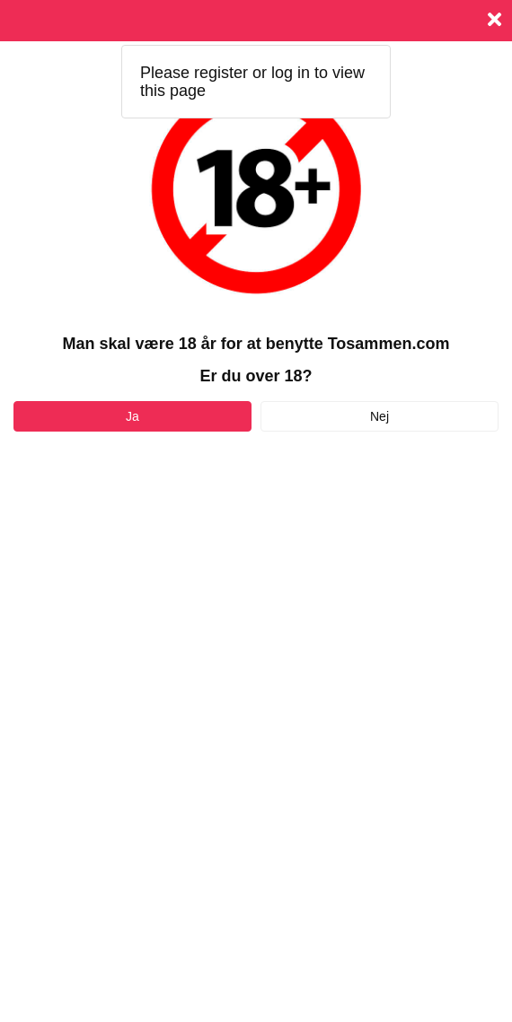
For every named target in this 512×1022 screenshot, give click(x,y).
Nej (379, 416)
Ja (132, 416)
